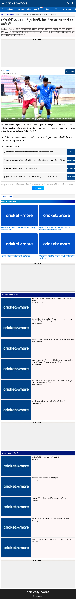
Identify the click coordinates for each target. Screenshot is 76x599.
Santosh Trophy (7, 196)
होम (3, 9)
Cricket (40, 596)
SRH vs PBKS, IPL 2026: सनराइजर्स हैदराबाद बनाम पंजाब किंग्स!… (51, 539)
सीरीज (56, 9)
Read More (38, 188)
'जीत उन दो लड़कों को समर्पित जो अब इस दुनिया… (46, 478)
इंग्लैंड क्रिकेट (37, 9)
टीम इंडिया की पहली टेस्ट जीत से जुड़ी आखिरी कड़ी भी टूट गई (48, 401)
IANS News (6, 70)
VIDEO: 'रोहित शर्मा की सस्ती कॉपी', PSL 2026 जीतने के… (49, 498)
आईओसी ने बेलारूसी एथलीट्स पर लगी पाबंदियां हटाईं (15, 256)
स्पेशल (29, 9)
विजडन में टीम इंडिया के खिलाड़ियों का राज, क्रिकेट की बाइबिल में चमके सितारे (53, 339)
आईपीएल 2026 (66, 9)
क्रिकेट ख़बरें (10, 9)
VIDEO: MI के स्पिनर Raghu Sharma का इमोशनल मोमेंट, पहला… (51, 518)
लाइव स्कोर (20, 9)
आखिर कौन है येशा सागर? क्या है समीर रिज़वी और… (46, 457)
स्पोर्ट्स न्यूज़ (48, 9)
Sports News (10, 14)
